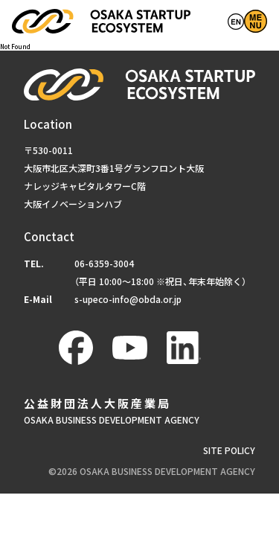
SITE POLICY (229, 453)
